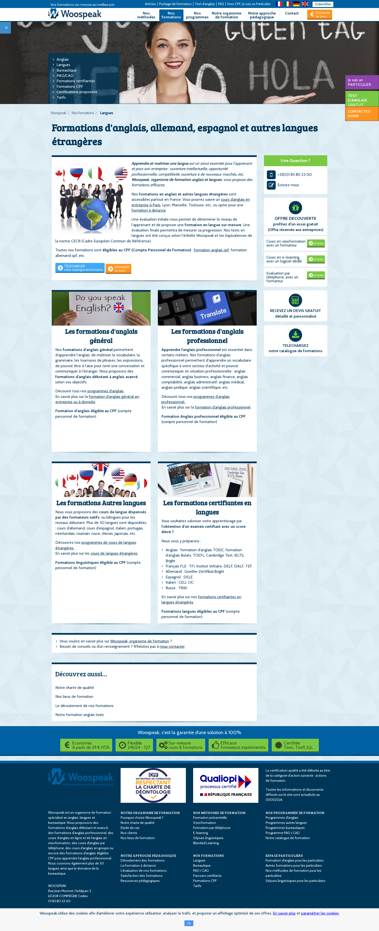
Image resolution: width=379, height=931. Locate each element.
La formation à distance (138, 865)
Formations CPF (70, 86)
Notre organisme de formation (226, 15)
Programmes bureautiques (285, 828)
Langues (63, 64)
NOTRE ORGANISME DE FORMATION (150, 812)
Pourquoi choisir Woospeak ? (142, 817)
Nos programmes (197, 15)
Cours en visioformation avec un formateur (286, 243)
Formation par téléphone (211, 828)
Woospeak (58, 113)
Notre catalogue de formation (288, 838)
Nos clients (129, 833)
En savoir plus (284, 913)
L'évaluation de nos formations (144, 870)
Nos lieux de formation (74, 696)
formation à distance (148, 210)
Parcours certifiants (207, 875)
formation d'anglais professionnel (222, 407)
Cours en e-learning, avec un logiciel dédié (284, 259)
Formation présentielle (210, 817)
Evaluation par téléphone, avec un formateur (282, 277)
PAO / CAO (201, 870)
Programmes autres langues (286, 822)
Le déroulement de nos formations (84, 705)
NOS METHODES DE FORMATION (219, 812)
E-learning (200, 833)
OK (189, 923)
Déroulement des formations (143, 860)
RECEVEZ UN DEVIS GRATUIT (295, 310)
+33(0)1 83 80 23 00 (289, 174)
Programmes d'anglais (282, 817)
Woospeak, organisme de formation (139, 641)
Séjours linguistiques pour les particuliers (295, 881)
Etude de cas (130, 828)
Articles (150, 4)
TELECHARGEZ (295, 345)
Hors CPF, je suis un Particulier (248, 4)
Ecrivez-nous (282, 185)
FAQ (221, 4)
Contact (292, 13)
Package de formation (175, 4)
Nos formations (171, 15)
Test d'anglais (205, 4)
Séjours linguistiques (208, 838)
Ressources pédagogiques (140, 881)
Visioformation (204, 822)
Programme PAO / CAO (283, 833)
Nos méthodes (146, 15)
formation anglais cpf (211, 250)
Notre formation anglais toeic (79, 714)
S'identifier (323, 4)
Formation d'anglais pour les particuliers (295, 860)
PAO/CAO (65, 75)
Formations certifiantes (76, 81)
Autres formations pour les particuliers (294, 865)
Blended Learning (206, 843)
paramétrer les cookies (320, 913)
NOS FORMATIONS (208, 855)
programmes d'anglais (105, 391)
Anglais (63, 59)
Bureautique (67, 70)
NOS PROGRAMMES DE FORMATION (295, 812)
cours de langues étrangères (114, 553)
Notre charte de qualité (74, 687)
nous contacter (172, 646)
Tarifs (61, 97)
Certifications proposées (77, 91)
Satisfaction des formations (142, 875)
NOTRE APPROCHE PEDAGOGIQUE (148, 855)
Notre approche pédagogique (262, 15)
